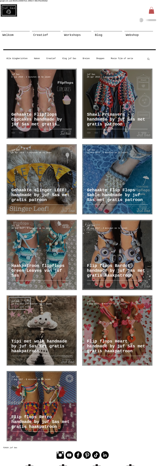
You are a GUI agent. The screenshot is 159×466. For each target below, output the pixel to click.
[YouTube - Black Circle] (69, 455)
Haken (37, 58)
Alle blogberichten (17, 58)
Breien (86, 58)
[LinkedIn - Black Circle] (105, 455)
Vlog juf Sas (69, 58)
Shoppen (100, 58)
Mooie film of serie (122, 58)
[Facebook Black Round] (78, 455)
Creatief (51, 58)
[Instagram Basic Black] (60, 455)
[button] (151, 10)
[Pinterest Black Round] (87, 455)
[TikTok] (96, 455)
